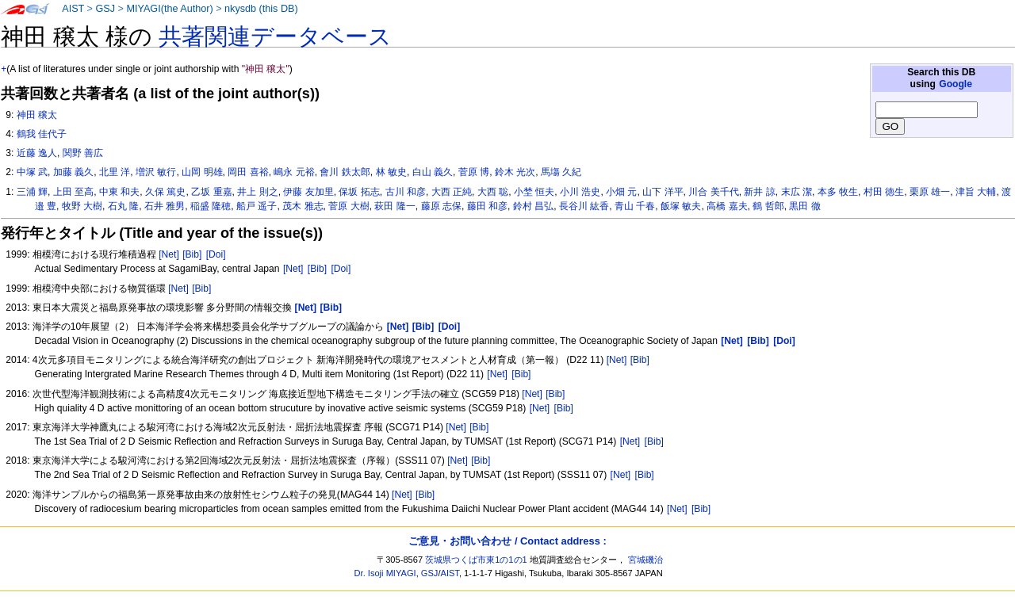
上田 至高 (73, 191)
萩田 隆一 (394, 206)
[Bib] (191, 254)
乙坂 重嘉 (211, 191)
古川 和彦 (405, 191)
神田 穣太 (37, 114)
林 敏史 (391, 172)
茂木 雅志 (302, 206)
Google (955, 84)
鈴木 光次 (515, 172)
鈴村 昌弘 (533, 206)
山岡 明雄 (202, 172)
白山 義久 (432, 172)
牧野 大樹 (82, 206)
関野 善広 (83, 153)
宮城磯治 (645, 559)
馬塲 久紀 (561, 172)
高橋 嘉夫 (727, 206)
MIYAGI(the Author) (169, 8)
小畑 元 (621, 191)
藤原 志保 (441, 206)
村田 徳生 (884, 191)
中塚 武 (32, 172)
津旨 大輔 (976, 191)
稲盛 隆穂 (210, 206)
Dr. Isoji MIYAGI (385, 573)
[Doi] (216, 254)
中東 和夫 (119, 191)
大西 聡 (492, 191)
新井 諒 (759, 191)
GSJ (105, 8)
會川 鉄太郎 (345, 172)
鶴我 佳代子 (42, 133)
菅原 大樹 (348, 206)
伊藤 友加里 (308, 191)
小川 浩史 (580, 191)
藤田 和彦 (487, 206)
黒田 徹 (804, 206)
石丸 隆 (123, 206)
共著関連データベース (275, 36)
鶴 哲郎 (768, 206)
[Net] (169, 254)
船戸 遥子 (256, 206)
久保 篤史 (165, 191)
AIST (73, 8)
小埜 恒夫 (534, 191)
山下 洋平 (662, 191)
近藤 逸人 (37, 153)
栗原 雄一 (930, 191)
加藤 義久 (73, 172)
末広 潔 (796, 191)
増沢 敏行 (156, 172)
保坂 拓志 (359, 191)
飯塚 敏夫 (681, 206)
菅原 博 (473, 172)
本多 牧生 (838, 191)
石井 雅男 (164, 206)
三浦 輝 (32, 191)
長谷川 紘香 (584, 206)
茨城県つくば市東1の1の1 (476, 559)
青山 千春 (635, 206)
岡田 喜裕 (248, 172)
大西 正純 (451, 191)
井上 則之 (257, 191)
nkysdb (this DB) (261, 8)
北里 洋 (114, 172)
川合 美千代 (713, 191)
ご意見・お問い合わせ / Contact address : (507, 541)
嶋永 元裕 (294, 172)
